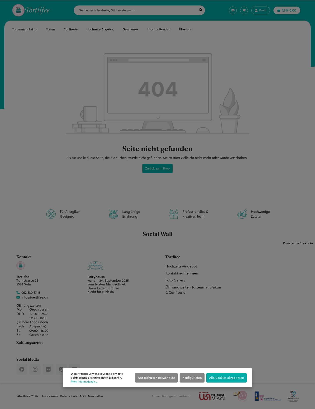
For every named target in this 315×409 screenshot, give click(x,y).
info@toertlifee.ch (34, 297)
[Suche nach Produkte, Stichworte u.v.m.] (135, 10)
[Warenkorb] (286, 10)
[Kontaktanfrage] (233, 10)
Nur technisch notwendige (156, 378)
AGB (82, 396)
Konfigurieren (192, 378)
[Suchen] (200, 10)
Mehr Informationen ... (84, 381)
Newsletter (95, 396)
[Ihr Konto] (260, 10)
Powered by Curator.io (298, 243)
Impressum (50, 396)
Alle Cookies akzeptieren (226, 378)
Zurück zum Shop (157, 168)
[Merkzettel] (244, 10)
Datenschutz (68, 396)
